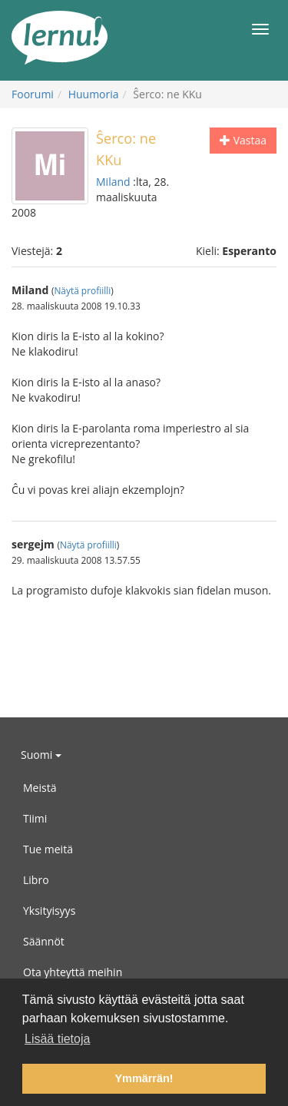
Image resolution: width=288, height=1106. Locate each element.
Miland (113, 181)
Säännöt (44, 941)
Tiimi (35, 818)
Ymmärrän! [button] (144, 1078)
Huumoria (93, 94)
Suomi (41, 754)
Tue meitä (48, 849)
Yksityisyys (49, 910)
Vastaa (243, 140)
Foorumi (33, 94)
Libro (36, 880)
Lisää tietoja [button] (57, 1038)
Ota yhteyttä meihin (72, 972)
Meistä (39, 787)
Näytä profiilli (82, 290)
